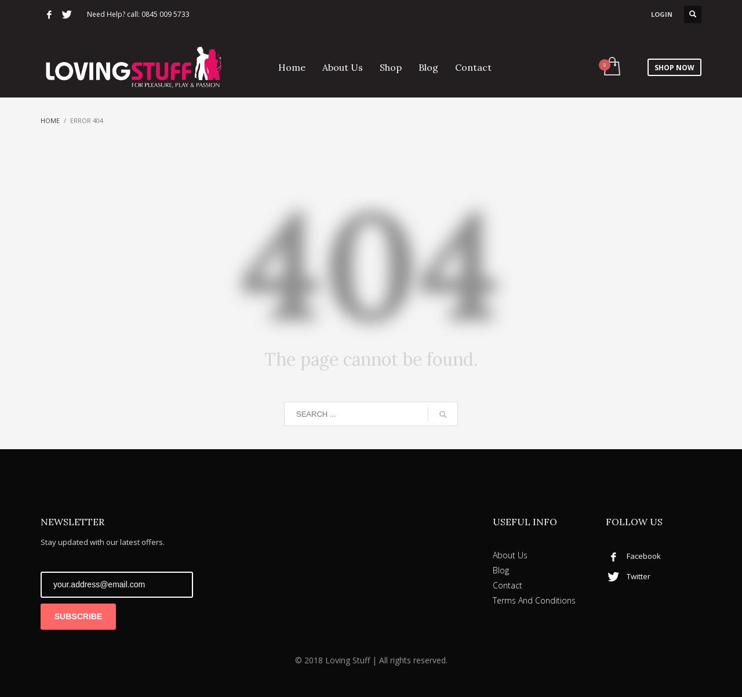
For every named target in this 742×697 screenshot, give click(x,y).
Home (50, 120)
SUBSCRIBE (78, 616)
